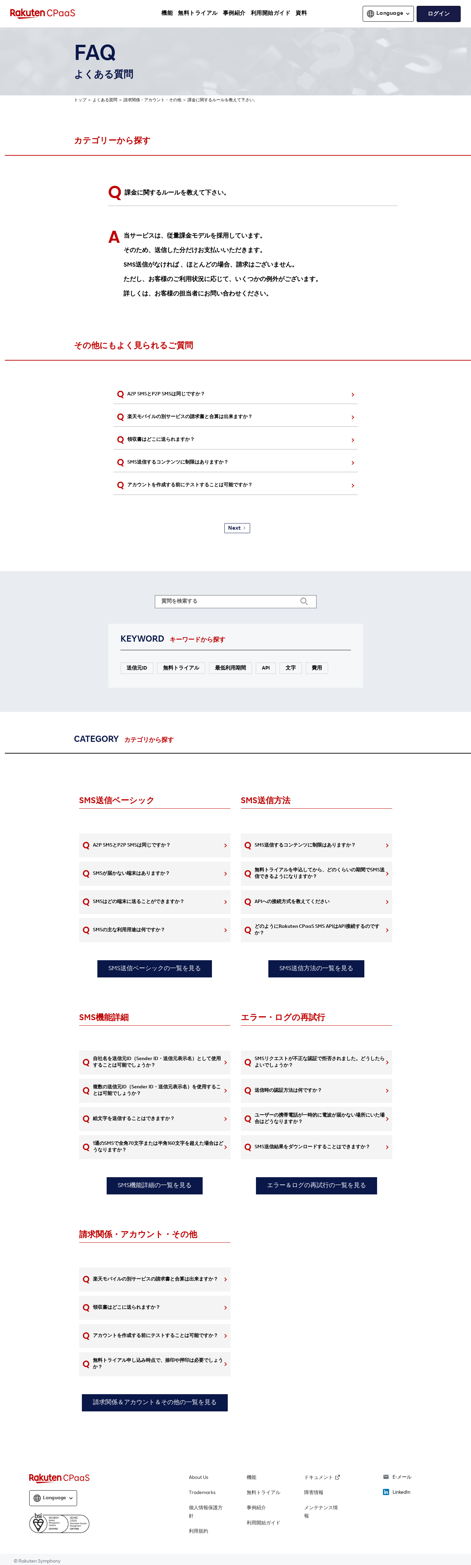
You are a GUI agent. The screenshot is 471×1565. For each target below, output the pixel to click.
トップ (80, 100)
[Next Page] (237, 528)
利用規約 (198, 1531)
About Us (198, 1477)
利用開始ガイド (263, 1523)
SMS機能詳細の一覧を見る (155, 1186)
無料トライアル (263, 1493)
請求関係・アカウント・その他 (152, 100)
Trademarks (202, 1493)
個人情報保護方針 (206, 1512)
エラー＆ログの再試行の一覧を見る (316, 1186)
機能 (251, 1477)
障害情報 (313, 1493)
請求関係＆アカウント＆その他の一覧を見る (155, 1403)
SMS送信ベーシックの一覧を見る (154, 969)
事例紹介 (256, 1508)
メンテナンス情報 (321, 1512)
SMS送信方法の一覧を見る (316, 969)
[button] (388, 14)
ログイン (439, 14)
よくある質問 (105, 100)
